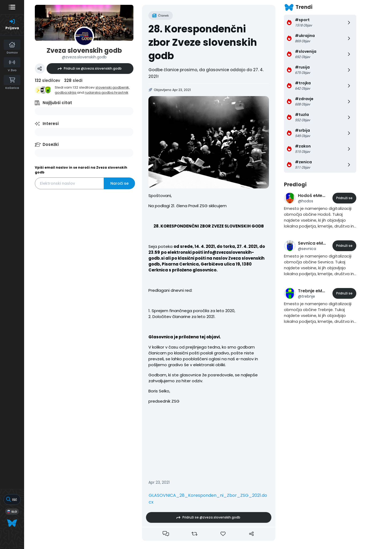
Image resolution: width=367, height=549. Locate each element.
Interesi (51, 123)
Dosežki (51, 144)
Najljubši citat (57, 102)
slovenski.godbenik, (112, 87)
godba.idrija (66, 92)
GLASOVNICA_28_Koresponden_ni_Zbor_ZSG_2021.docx (208, 498)
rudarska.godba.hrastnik (106, 92)
